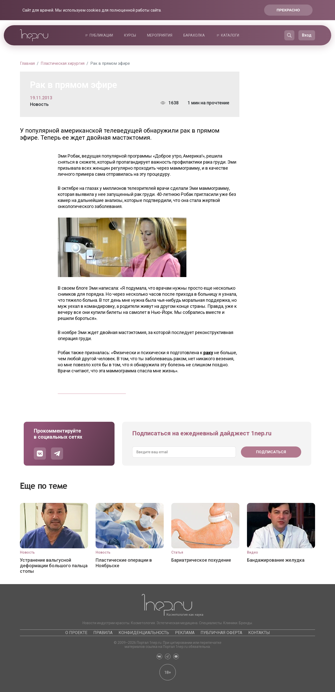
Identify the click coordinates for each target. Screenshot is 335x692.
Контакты (259, 632)
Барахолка (194, 35)
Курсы (130, 35)
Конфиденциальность (144, 632)
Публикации (101, 35)
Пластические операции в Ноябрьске (124, 562)
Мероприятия (159, 35)
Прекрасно (288, 10)
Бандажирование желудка (275, 560)
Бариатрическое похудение (201, 560)
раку (208, 352)
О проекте (76, 632)
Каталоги (230, 35)
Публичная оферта (221, 632)
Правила (103, 632)
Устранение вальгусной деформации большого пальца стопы (54, 565)
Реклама (184, 632)
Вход (307, 35)
